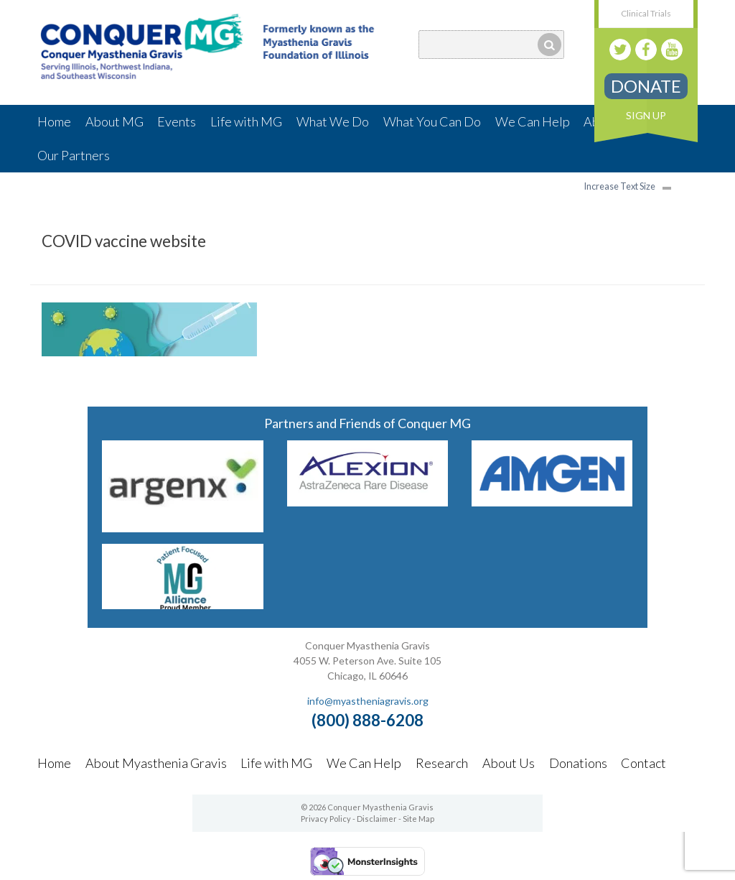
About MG (114, 121)
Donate (646, 85)
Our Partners (73, 155)
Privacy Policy (326, 818)
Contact (643, 763)
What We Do (332, 121)
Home (54, 121)
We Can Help (532, 121)
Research (442, 763)
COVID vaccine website (124, 241)
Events (176, 121)
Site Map (418, 818)
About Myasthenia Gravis (156, 763)
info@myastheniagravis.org (368, 701)
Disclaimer (377, 818)
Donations (578, 763)
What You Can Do (432, 121)
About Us (508, 763)
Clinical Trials (646, 13)
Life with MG (246, 121)
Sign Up (646, 115)
